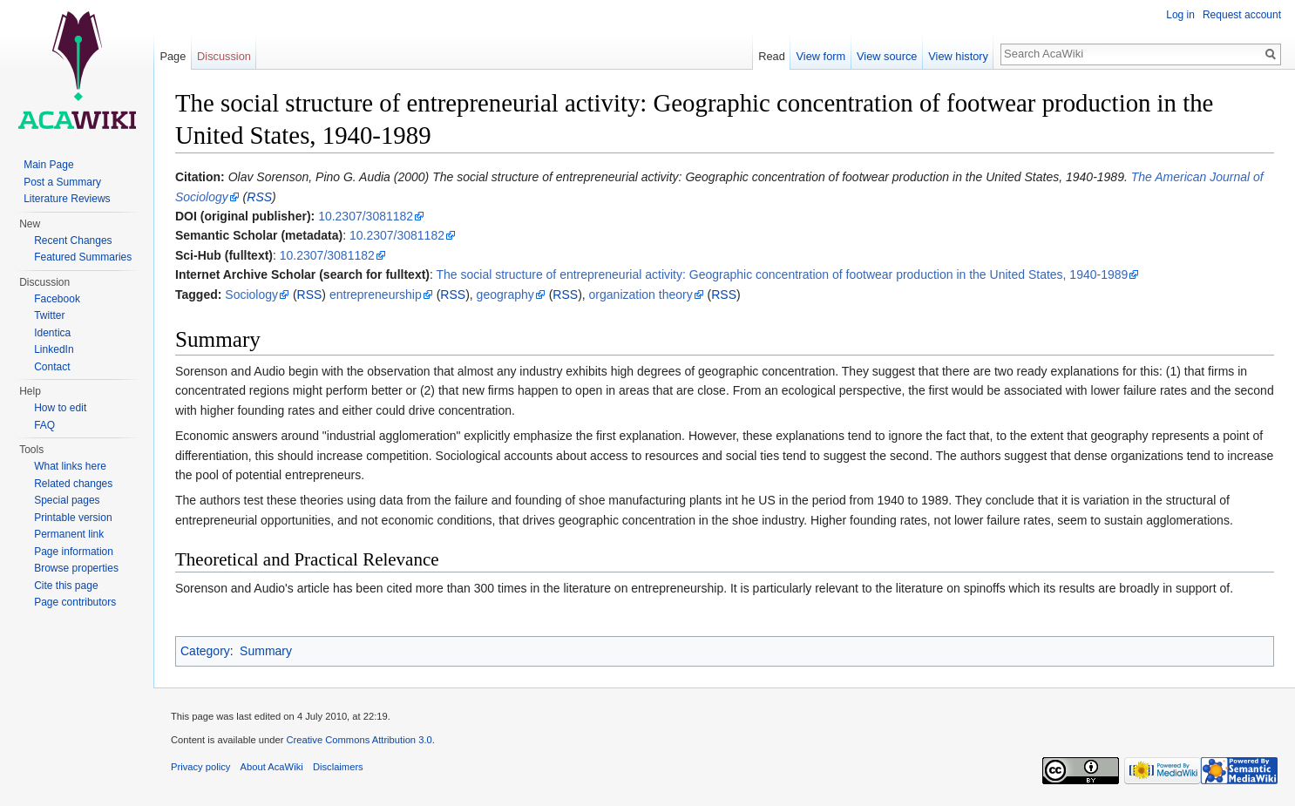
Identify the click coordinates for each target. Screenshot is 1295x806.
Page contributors (75, 602)
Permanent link (69, 534)
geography (505, 294)
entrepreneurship (375, 294)
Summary (266, 651)
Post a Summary (62, 182)
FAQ (44, 425)
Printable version (73, 517)
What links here (70, 466)
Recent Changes (73, 240)
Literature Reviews (67, 199)
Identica (52, 333)
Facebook (57, 299)
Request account (1242, 15)
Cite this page (66, 585)
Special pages (66, 500)
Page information (73, 551)
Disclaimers (338, 767)
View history (958, 56)
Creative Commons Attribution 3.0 (358, 740)
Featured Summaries (83, 257)
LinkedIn (53, 349)
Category (205, 651)
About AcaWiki (272, 767)
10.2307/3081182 (365, 216)
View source (887, 56)
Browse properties (76, 568)
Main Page (48, 165)
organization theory (641, 294)
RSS (259, 197)
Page (172, 56)
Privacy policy (200, 767)
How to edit (60, 408)
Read (771, 56)
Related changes (73, 484)
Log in (1180, 15)
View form (821, 56)
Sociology (251, 294)
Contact (52, 367)
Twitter (49, 315)
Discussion (224, 56)
